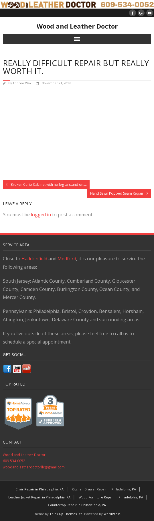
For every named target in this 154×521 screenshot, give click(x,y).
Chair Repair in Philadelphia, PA (39, 489)
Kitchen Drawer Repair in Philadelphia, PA (104, 489)
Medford (67, 258)
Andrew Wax (22, 83)
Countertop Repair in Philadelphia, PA (77, 505)
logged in (41, 214)
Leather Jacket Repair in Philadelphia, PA (39, 497)
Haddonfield (34, 258)
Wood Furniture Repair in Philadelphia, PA (111, 497)
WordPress (112, 514)
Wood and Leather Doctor (24, 454)
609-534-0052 (14, 460)
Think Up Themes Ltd (66, 514)
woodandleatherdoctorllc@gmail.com (34, 467)
